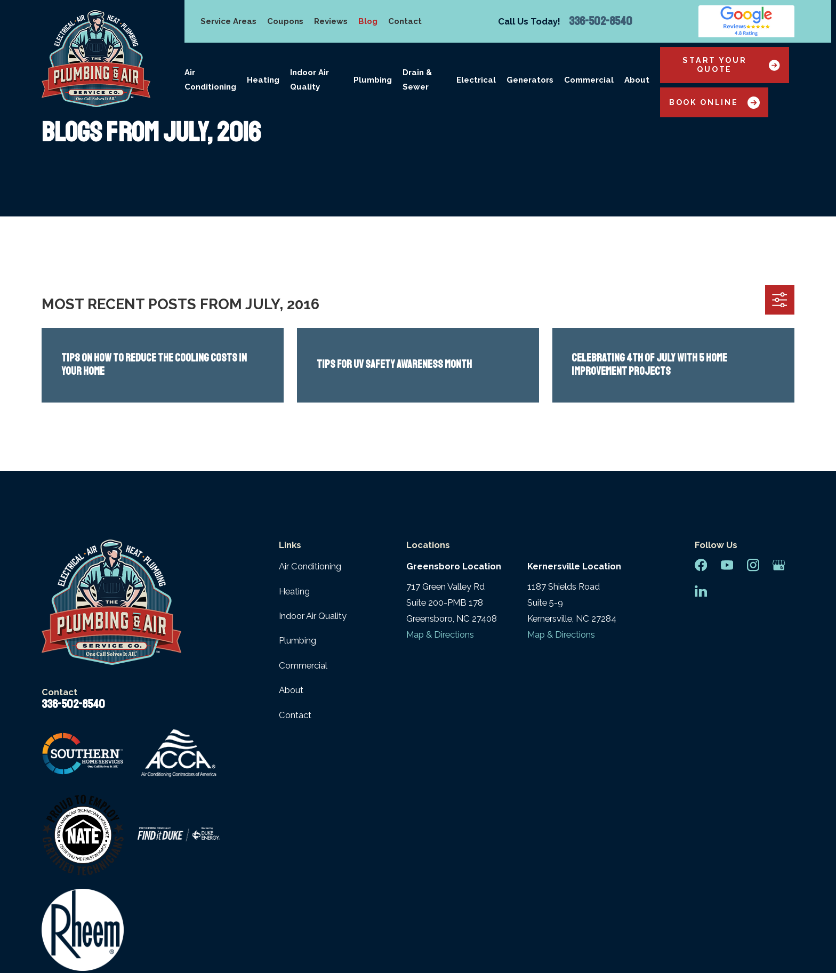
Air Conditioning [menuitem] (210, 80)
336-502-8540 (600, 21)
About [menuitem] (636, 80)
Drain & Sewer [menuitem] (417, 80)
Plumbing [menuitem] (372, 80)
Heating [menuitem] (263, 80)
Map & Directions (440, 634)
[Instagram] (753, 565)
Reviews (331, 21)
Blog (367, 21)
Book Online (714, 103)
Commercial (303, 665)
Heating (294, 591)
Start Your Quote (731, 65)
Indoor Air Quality (313, 615)
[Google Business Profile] (779, 565)
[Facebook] (701, 565)
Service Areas (228, 21)
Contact (405, 21)
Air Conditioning (310, 566)
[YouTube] (727, 565)
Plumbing (297, 640)
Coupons (285, 21)
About (291, 690)
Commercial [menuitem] (589, 80)
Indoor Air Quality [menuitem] (309, 80)
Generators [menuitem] (530, 80)
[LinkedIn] (701, 591)
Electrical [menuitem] (476, 80)
